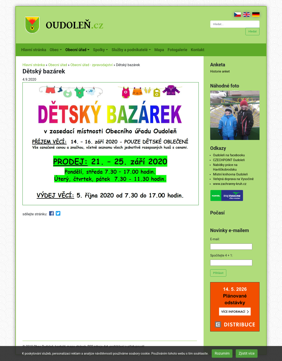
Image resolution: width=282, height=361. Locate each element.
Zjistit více (246, 353)
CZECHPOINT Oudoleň (229, 160)
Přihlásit (218, 273)
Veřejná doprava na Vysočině (233, 179)
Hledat (252, 31)
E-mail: (215, 239)
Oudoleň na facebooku (229, 155)
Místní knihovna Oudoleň (230, 174)
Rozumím (222, 353)
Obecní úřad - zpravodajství (91, 65)
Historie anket (220, 71)
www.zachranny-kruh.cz (229, 184)
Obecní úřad (57, 65)
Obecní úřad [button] (75, 50)
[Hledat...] (235, 24)
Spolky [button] (99, 50)
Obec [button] (54, 50)
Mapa (160, 49)
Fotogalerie (178, 49)
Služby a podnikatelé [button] (129, 50)
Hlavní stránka (34, 49)
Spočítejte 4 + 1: (221, 255)
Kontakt (198, 49)
